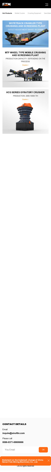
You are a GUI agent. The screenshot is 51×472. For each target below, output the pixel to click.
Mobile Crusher (22, 14)
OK (42, 451)
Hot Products (7, 14)
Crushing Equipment (39, 14)
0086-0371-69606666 (14, 444)
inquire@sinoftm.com (15, 434)
